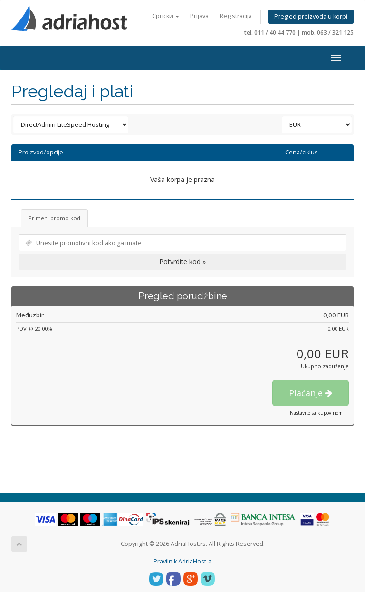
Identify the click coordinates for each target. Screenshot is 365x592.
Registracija (236, 16)
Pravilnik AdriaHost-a (182, 561)
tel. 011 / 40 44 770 (270, 33)
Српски (165, 16)
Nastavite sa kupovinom (316, 413)
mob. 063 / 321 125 (328, 33)
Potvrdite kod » (182, 261)
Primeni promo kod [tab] (54, 217)
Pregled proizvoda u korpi (310, 16)
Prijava (199, 16)
